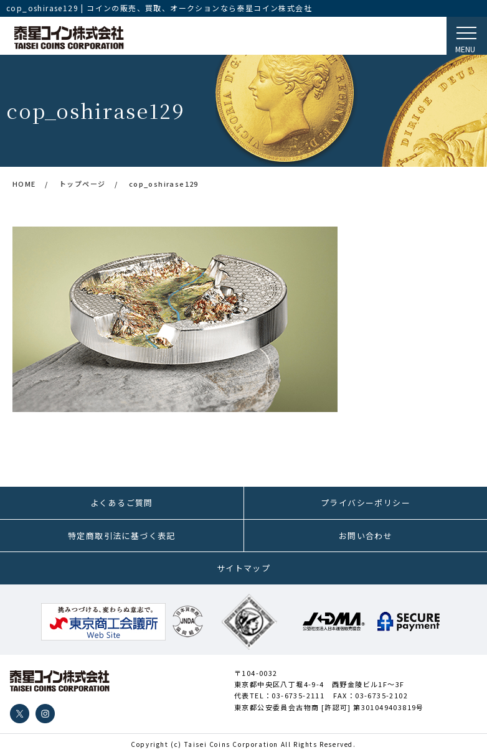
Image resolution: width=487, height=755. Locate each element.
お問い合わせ (365, 536)
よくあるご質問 (121, 503)
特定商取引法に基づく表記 (122, 536)
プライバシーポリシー (365, 503)
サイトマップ (243, 568)
